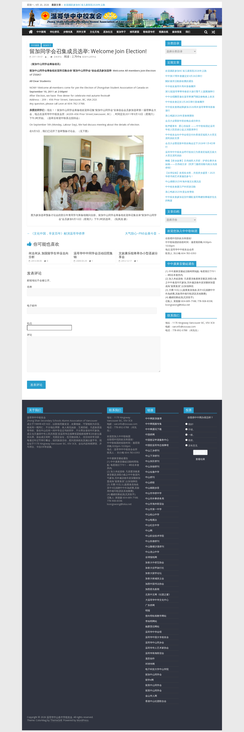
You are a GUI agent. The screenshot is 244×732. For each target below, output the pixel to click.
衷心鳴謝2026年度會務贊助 (179, 115)
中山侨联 (150, 482)
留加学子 (121, 31)
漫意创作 (150, 658)
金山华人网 (151, 695)
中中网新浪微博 (153, 418)
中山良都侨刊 (152, 541)
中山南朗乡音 (152, 487)
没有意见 (193, 445)
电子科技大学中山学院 (157, 669)
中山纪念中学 (152, 525)
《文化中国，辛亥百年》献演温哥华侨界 (56, 233)
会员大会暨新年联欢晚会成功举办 (182, 120)
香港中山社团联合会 (155, 701)
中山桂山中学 (152, 514)
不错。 (191, 429)
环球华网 (150, 663)
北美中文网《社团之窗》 (158, 594)
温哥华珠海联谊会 (154, 653)
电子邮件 (32, 305)
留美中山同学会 (153, 685)
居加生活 (107, 31)
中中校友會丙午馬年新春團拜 (180, 86)
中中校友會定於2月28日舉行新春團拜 (184, 101)
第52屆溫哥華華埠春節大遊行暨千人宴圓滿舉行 (190, 91)
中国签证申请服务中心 (157, 439)
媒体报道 (177, 31)
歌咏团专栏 (149, 31)
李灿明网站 (151, 621)
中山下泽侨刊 (152, 455)
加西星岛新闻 (152, 589)
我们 (188, 31)
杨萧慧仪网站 (152, 626)
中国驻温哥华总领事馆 (157, 445)
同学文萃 (81, 31)
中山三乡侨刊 (152, 450)
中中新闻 (41, 31)
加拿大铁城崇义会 (154, 578)
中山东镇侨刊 (152, 466)
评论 (29, 334)
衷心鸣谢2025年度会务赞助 (179, 191)
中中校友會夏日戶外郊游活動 (180, 186)
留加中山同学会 (89, 56)
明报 (147, 610)
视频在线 (163, 31)
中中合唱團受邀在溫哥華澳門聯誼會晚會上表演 (189, 96)
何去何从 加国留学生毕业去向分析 (48, 255)
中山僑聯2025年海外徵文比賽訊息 (183, 181)
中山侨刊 (150, 477)
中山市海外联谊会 (154, 503)
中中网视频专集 (153, 423)
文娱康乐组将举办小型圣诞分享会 (138, 255)
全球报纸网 (151, 557)
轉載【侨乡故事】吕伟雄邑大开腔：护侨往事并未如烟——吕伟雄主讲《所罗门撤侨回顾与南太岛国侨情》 (191, 164)
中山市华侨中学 (153, 493)
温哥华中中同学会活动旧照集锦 (93, 255)
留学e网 (149, 679)
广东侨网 (150, 605)
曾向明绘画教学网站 (155, 615)
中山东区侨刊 (152, 461)
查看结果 (200, 459)
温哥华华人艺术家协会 (157, 647)
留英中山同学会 (153, 690)
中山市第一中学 (153, 509)
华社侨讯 (54, 31)
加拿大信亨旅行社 (154, 567)
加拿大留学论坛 (153, 573)
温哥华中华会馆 (153, 631)
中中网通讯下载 (153, 429)
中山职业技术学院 (154, 535)
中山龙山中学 (152, 551)
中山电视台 (151, 519)
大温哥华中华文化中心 (157, 599)
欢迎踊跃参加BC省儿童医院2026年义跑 (84, 4)
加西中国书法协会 (154, 583)
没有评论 (56, 56)
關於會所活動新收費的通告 (179, 81)
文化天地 (94, 31)
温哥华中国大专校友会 (157, 637)
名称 (29, 286)
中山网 (148, 530)
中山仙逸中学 (152, 471)
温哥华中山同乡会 (154, 642)
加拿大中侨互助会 (154, 562)
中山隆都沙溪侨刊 (154, 546)
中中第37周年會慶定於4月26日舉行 (183, 76)
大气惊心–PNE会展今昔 (142, 233)
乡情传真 (67, 31)
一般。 (191, 434)
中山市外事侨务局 (154, 498)
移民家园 (134, 31)
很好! (190, 424)
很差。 (191, 440)
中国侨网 (150, 434)
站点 (29, 323)
